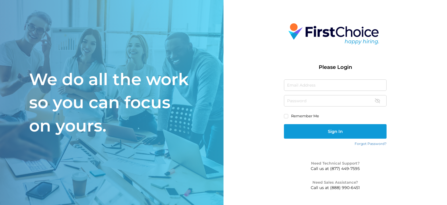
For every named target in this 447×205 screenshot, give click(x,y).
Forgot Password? (371, 144)
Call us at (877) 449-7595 (335, 168)
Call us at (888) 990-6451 (335, 187)
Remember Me (305, 116)
